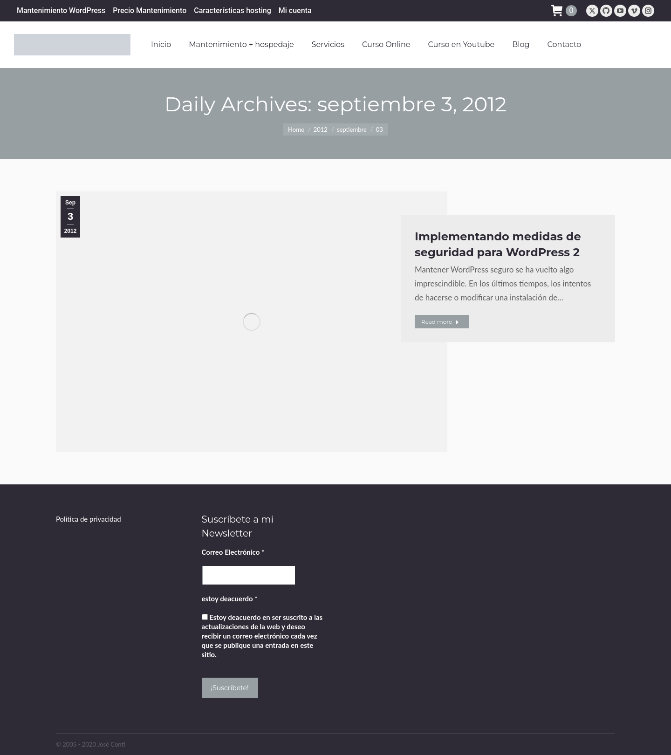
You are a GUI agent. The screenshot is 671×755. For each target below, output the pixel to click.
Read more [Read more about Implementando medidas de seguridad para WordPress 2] (440, 321)
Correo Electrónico (233, 552)
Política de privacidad (88, 519)
